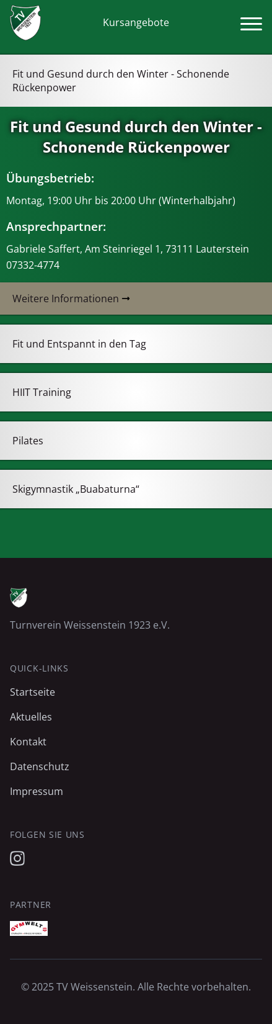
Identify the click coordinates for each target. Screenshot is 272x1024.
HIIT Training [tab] (41, 392)
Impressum (36, 791)
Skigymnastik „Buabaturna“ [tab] (75, 489)
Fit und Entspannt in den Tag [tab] (79, 344)
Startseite (32, 692)
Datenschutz (39, 766)
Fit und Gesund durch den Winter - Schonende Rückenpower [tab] (120, 80)
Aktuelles (31, 717)
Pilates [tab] (27, 440)
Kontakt (28, 741)
